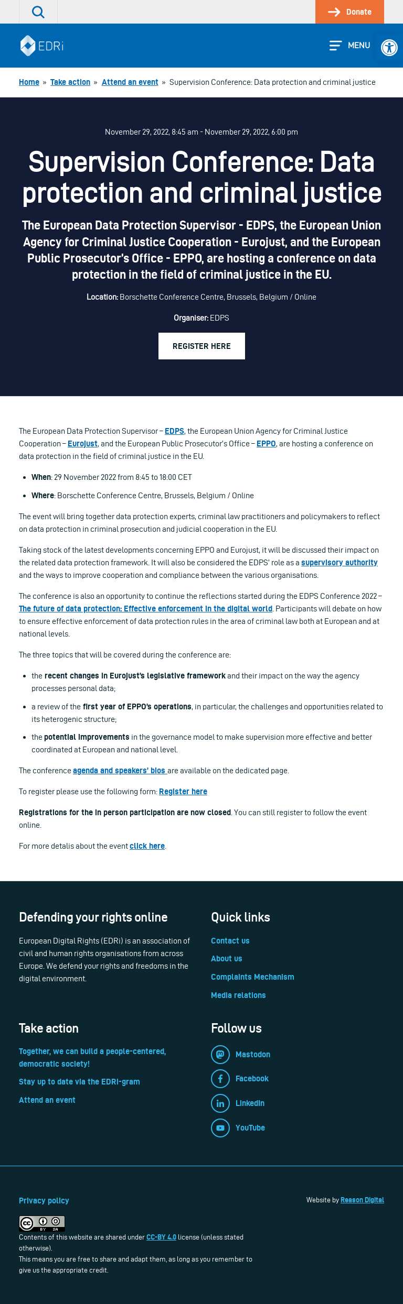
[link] (389, 47)
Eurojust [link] (83, 443)
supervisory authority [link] (339, 562)
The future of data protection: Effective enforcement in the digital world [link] (145, 608)
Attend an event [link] (47, 1099)
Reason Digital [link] (362, 1200)
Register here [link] (202, 346)
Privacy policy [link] (44, 1200)
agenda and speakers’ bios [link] (120, 770)
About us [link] (226, 958)
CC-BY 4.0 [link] (161, 1237)
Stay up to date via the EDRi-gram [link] (79, 1081)
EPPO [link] (266, 443)
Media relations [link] (238, 995)
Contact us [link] (230, 940)
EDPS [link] (174, 430)
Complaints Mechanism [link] (252, 976)
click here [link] (147, 845)
